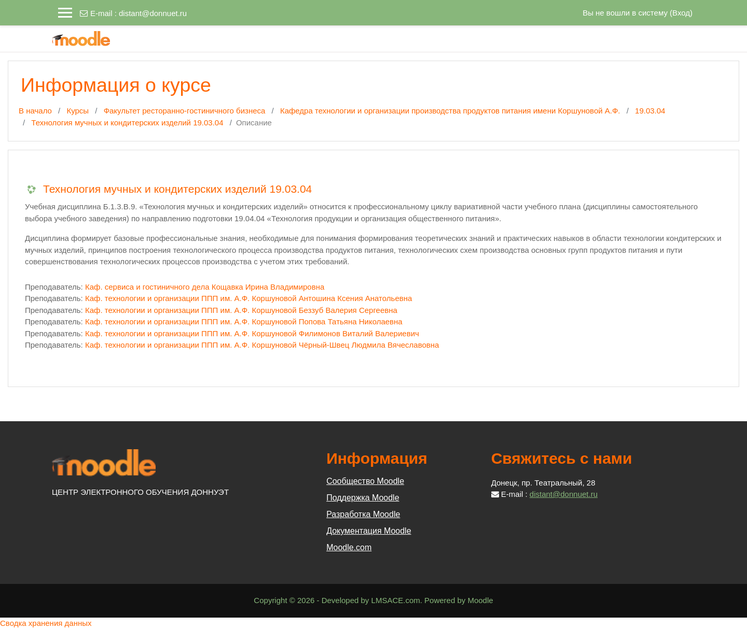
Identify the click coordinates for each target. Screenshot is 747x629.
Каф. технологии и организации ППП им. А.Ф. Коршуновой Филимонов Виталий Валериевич (252, 333)
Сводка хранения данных (46, 623)
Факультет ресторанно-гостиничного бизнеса (185, 110)
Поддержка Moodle (362, 497)
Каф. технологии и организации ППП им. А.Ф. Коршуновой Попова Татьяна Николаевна (244, 321)
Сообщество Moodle (365, 481)
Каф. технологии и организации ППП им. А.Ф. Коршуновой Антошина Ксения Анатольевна (248, 298)
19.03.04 (650, 110)
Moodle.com (348, 547)
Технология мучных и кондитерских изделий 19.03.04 (127, 122)
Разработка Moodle (363, 514)
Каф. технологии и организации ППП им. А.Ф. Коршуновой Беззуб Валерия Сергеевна (241, 310)
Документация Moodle (368, 530)
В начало (35, 110)
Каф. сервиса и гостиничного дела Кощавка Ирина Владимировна (204, 286)
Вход (681, 12)
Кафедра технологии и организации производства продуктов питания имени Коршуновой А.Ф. (450, 110)
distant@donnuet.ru (153, 13)
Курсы (77, 110)
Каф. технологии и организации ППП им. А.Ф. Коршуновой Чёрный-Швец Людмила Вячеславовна (262, 344)
